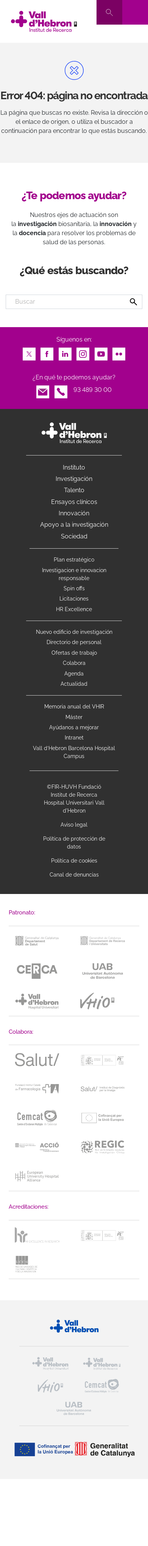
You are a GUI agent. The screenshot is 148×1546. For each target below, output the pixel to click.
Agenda (74, 674)
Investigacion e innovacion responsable (74, 574)
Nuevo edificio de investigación (74, 632)
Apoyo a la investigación (74, 524)
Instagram (82, 352)
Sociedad (74, 536)
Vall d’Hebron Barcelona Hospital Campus (74, 752)
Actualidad (74, 684)
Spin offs (74, 588)
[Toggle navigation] (135, 12)
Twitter (29, 352)
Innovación (74, 513)
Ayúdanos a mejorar (74, 727)
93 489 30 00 (92, 389)
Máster (74, 717)
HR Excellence (74, 609)
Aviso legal (74, 825)
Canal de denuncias (74, 875)
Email (42, 389)
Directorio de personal (74, 642)
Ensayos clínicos (74, 501)
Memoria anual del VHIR (74, 707)
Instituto (74, 467)
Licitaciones (74, 599)
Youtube (101, 352)
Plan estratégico (74, 560)
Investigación (74, 478)
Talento (74, 490)
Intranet (74, 738)
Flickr (118, 352)
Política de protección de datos (74, 843)
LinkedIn (65, 352)
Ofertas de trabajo (74, 653)
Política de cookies (74, 861)
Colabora (74, 663)
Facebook (47, 352)
